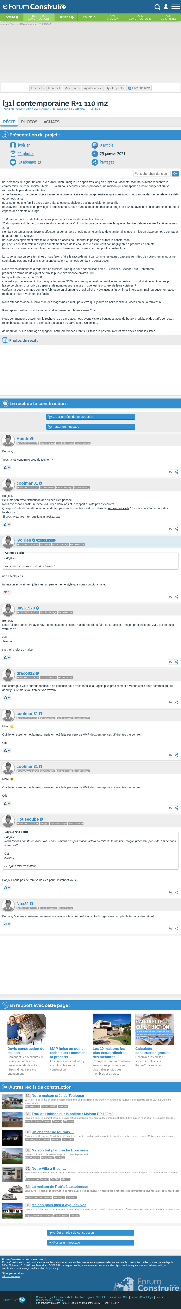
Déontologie (147, 1297)
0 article (106, 145)
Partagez (107, 162)
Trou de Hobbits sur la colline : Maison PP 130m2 (72, 1114)
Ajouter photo (115, 88)
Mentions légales (84, 1297)
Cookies (58, 1300)
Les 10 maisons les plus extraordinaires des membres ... (109, 1053)
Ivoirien (24, 145)
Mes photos (72, 88)
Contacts (41, 1297)
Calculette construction (108, 1297)
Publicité (160, 1297)
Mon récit (54, 88)
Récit (9, 121)
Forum (10, 17)
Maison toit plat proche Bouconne (60, 1150)
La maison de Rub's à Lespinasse (60, 1187)
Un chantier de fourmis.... (53, 1132)
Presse (134, 1297)
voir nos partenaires (11, 1276)
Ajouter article (93, 88)
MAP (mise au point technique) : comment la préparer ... (68, 1053)
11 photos (26, 154)
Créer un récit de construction (70, 417)
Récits (39, 17)
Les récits (37, 88)
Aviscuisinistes (168, 17)
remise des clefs (118, 508)
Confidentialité (44, 1300)
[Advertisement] (83, 965)
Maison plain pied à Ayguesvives (59, 1205)
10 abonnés (27, 162)
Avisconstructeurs (140, 17)
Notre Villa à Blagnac (49, 1169)
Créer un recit (139, 88)
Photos (65, 17)
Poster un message (63, 427)
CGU (126, 1297)
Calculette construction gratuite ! (154, 1051)
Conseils (89, 17)
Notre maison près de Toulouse (58, 1096)
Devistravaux (112, 17)
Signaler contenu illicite (60, 1297)
